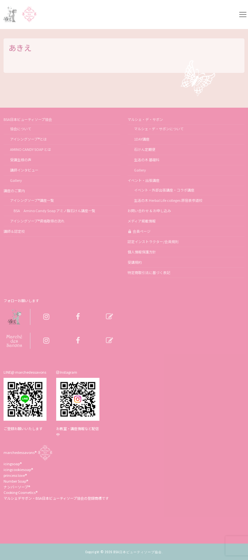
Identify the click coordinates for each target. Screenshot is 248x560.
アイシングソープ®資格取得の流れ (37, 220)
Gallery (16, 180)
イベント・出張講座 (144, 180)
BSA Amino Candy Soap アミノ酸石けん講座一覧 (52, 210)
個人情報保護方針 (142, 251)
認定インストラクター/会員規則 (153, 241)
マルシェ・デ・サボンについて (159, 128)
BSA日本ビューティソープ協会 (28, 119)
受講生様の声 (20, 159)
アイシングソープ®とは (28, 139)
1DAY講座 (142, 139)
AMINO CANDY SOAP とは (30, 149)
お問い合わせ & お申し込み (149, 210)
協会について (20, 128)
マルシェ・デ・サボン (146, 119)
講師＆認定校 (14, 231)
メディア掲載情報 (142, 220)
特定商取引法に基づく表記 (149, 272)
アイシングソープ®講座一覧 (32, 200)
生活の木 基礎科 (147, 159)
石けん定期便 (144, 149)
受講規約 (135, 262)
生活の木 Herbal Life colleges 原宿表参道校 (168, 200)
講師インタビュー (24, 169)
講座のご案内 (15, 190)
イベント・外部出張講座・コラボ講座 (164, 189)
